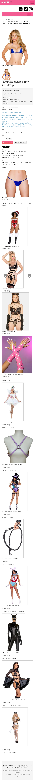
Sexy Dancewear (10, 153)
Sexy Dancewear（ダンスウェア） (10, 155)
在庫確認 (10, 139)
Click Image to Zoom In (7, 65)
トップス (23, 155)
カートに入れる (7, 142)
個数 (3, 135)
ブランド (4, 152)
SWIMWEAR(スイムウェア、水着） (11, 157)
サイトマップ (12, 767)
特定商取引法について (13, 766)
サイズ (3, 129)
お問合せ (22, 766)
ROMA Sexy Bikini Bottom (8, 197)
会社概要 (4, 766)
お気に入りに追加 (20, 142)
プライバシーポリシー (22, 767)
